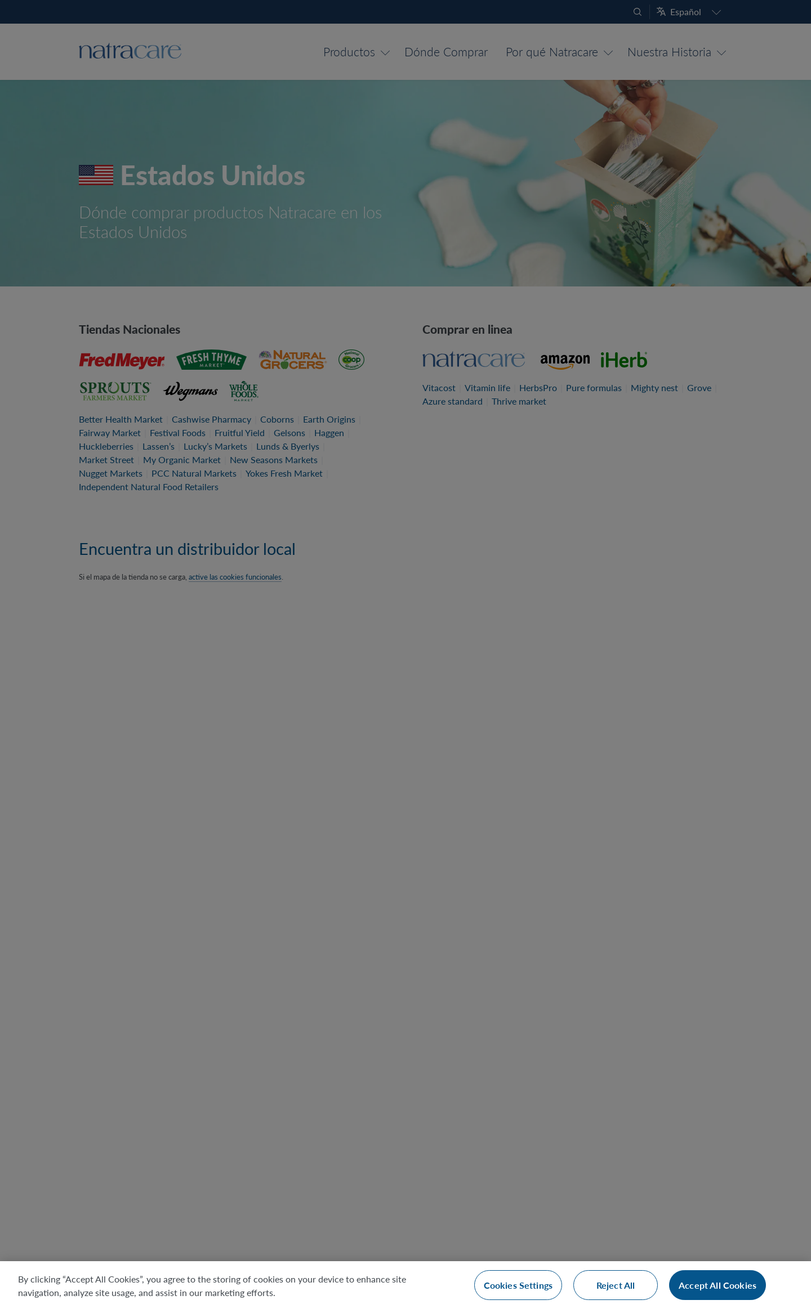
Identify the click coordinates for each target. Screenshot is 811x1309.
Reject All (615, 1285)
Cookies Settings (518, 1285)
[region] (405, 1285)
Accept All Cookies (717, 1285)
